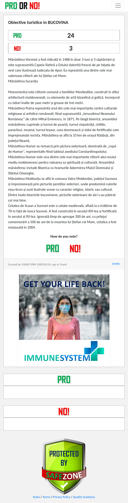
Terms (46, 497)
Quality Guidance (84, 497)
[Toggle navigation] (118, 5)
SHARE (116, 263)
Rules (36, 497)
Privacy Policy (61, 497)
